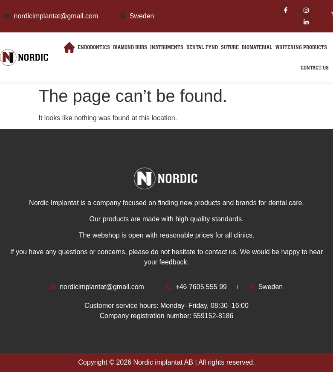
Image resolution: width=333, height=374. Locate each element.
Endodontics (94, 47)
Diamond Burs (130, 47)
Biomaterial (257, 47)
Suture (230, 47)
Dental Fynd (202, 47)
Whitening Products (301, 47)
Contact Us (315, 68)
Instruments (166, 47)
